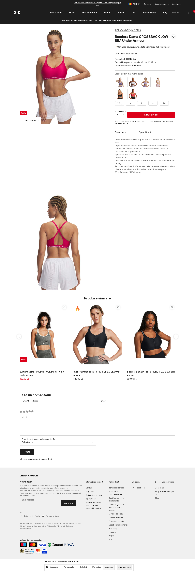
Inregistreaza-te (162, 4)
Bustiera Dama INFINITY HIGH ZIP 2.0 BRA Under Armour (97, 373)
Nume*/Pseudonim (30, 401)
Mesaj (24, 417)
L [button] (141, 103)
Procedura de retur (116, 521)
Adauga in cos (151, 115)
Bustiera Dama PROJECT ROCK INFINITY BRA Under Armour (42, 373)
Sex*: (21, 512)
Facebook (140, 488)
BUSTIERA (136, 30)
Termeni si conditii (116, 488)
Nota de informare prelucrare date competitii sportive (93, 505)
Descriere (120, 132)
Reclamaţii (113, 528)
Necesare (54, 567)
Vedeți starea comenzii (118, 525)
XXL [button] (164, 103)
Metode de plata (116, 514)
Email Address (28, 500)
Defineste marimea (94, 495)
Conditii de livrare (116, 517)
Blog (157, 498)
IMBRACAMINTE (122, 30)
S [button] (119, 103)
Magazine (90, 491)
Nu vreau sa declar (52, 516)
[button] (173, 45)
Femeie (37, 516)
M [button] (130, 103)
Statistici (83, 567)
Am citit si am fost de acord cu (50, 526)
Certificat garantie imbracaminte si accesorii (116, 507)
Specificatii (145, 132)
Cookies (112, 532)
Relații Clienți (91, 499)
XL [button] (153, 103)
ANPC (111, 536)
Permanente (69, 567)
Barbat (26, 516)
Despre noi (159, 488)
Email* (103, 401)
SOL (110, 540)
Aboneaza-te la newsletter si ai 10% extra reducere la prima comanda (97, 20)
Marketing (96, 567)
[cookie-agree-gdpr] (124, 567)
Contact (89, 488)
